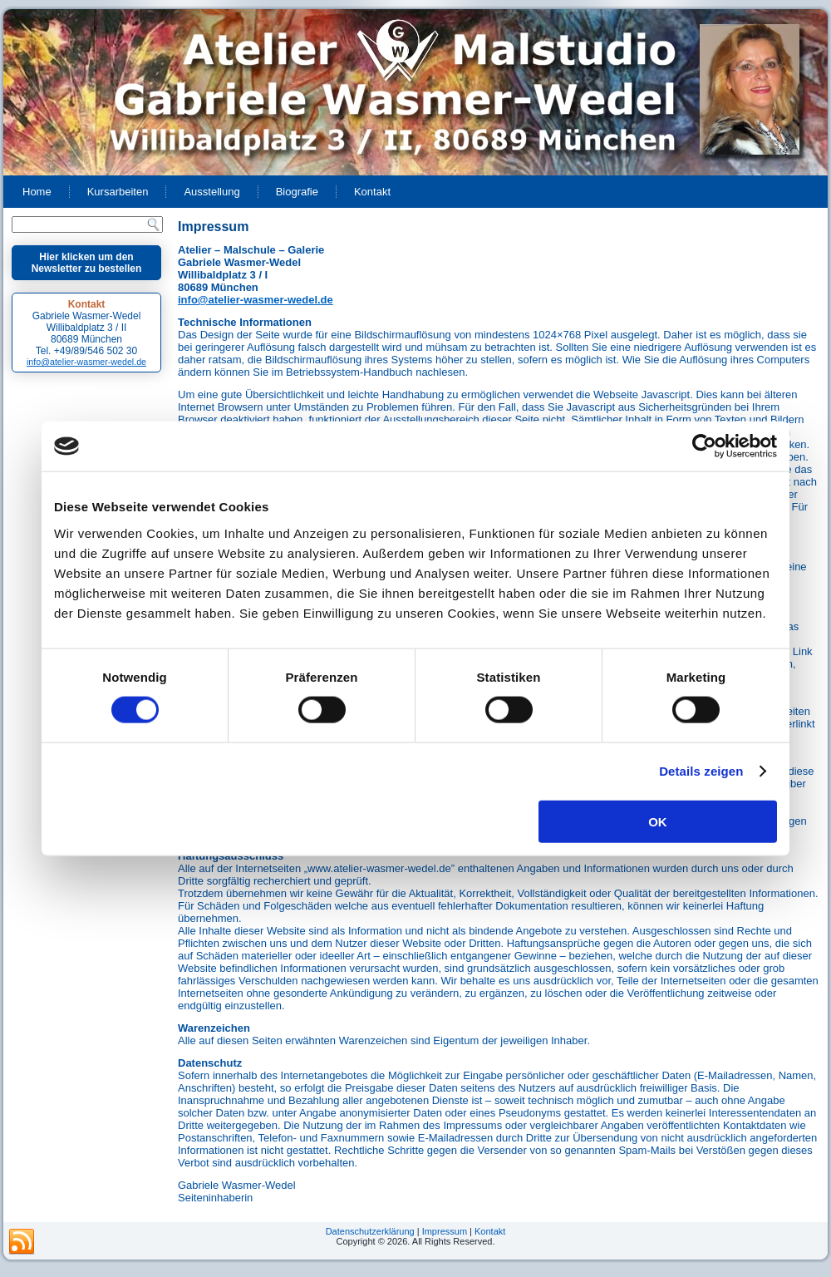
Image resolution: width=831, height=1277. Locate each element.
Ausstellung (211, 191)
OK (657, 821)
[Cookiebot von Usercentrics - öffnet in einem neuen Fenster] (704, 446)
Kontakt (372, 191)
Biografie (297, 191)
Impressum (444, 1231)
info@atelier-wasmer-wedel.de (86, 362)
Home (37, 191)
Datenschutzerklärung (370, 1231)
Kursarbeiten (118, 191)
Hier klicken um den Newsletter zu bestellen (87, 262)
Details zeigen (701, 771)
